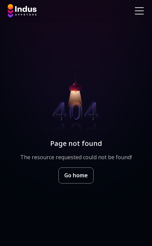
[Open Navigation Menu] (139, 11)
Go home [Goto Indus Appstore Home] (76, 175)
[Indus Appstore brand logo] (39, 11)
